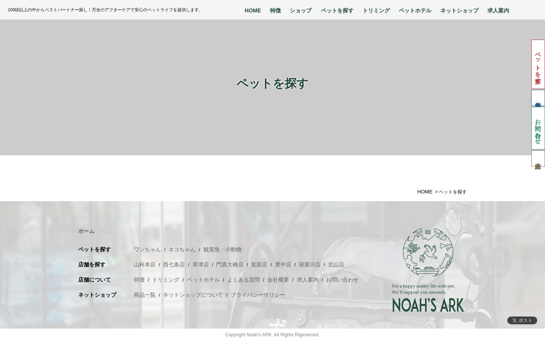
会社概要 (278, 280)
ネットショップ (459, 10)
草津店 (201, 264)
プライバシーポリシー (258, 295)
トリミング (376, 10)
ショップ (301, 10)
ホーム (86, 231)
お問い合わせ (538, 128)
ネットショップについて (193, 295)
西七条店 (174, 264)
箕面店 (259, 264)
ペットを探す (337, 10)
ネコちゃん (182, 249)
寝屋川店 (310, 264)
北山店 (336, 264)
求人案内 (498, 10)
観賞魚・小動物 (222, 249)
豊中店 (283, 264)
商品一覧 (145, 295)
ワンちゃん (147, 249)
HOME (253, 10)
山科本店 (145, 264)
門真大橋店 (230, 264)
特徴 (275, 10)
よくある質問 (243, 280)
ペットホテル (415, 10)
